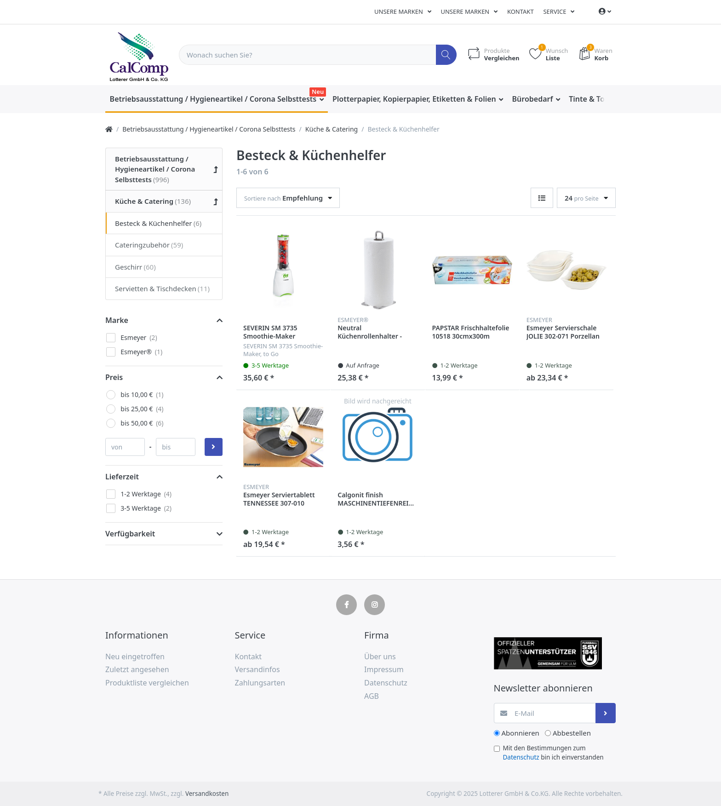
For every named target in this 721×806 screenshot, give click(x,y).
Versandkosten (207, 793)
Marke (116, 320)
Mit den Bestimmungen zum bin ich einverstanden (553, 752)
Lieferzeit (122, 477)
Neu (318, 91)
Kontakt (520, 11)
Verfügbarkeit (130, 534)
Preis (114, 377)
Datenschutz (521, 757)
